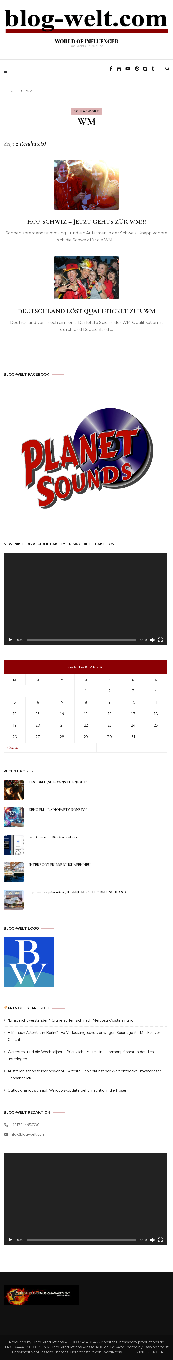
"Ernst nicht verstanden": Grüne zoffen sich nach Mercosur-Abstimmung (71, 1020)
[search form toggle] (167, 69)
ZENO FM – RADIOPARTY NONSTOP (58, 810)
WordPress (112, 1352)
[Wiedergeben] (10, 639)
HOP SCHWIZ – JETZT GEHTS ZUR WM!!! (86, 221)
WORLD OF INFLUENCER (87, 41)
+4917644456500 (25, 1125)
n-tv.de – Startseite (29, 1008)
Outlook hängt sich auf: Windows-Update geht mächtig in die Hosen (67, 1090)
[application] (85, 599)
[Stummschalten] (152, 639)
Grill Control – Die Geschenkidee (53, 837)
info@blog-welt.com (27, 1134)
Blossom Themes (53, 1352)
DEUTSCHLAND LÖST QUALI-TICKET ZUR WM (86, 311)
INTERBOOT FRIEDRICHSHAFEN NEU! (60, 865)
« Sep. (12, 747)
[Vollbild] (160, 639)
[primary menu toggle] (7, 71)
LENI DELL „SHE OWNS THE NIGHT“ (58, 782)
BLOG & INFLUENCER (144, 1352)
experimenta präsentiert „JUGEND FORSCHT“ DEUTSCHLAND (77, 892)
